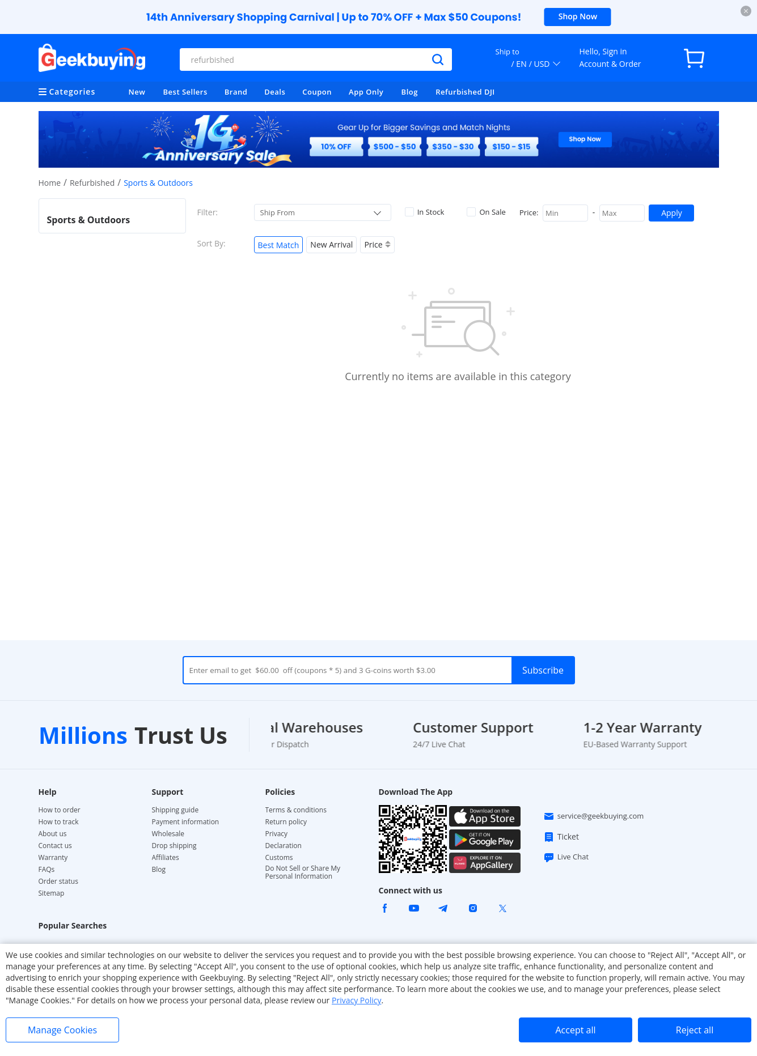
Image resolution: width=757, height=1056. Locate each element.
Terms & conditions (296, 810)
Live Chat (566, 857)
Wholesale (168, 834)
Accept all (575, 1030)
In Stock (425, 212)
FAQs (47, 870)
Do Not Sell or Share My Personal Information (303, 872)
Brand (236, 92)
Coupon (317, 92)
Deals (274, 92)
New (137, 92)
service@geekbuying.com (593, 816)
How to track (59, 822)
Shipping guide (175, 810)
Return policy (286, 822)
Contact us (55, 846)
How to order (60, 810)
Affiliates (165, 858)
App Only (366, 92)
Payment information (185, 822)
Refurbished (92, 182)
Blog (409, 92)
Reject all (694, 1030)
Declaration (283, 846)
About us (53, 834)
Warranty (53, 858)
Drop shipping (174, 846)
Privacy (276, 834)
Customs (279, 858)
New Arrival (331, 244)
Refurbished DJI (465, 92)
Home (50, 182)
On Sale (486, 212)
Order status (58, 881)
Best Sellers (185, 92)
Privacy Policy (356, 1000)
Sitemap (52, 893)
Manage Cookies (62, 1030)
